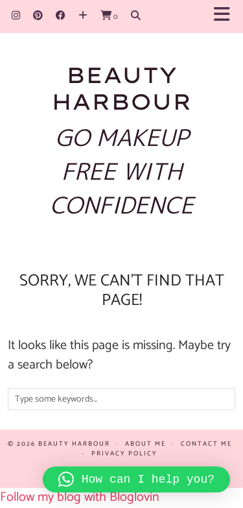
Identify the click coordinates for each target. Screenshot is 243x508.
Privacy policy (124, 453)
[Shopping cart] (109, 16)
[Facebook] (60, 16)
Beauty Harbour (121, 88)
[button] (226, 16)
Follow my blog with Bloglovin (79, 497)
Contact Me (206, 444)
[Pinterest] (38, 16)
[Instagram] (16, 16)
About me (145, 444)
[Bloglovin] (82, 16)
